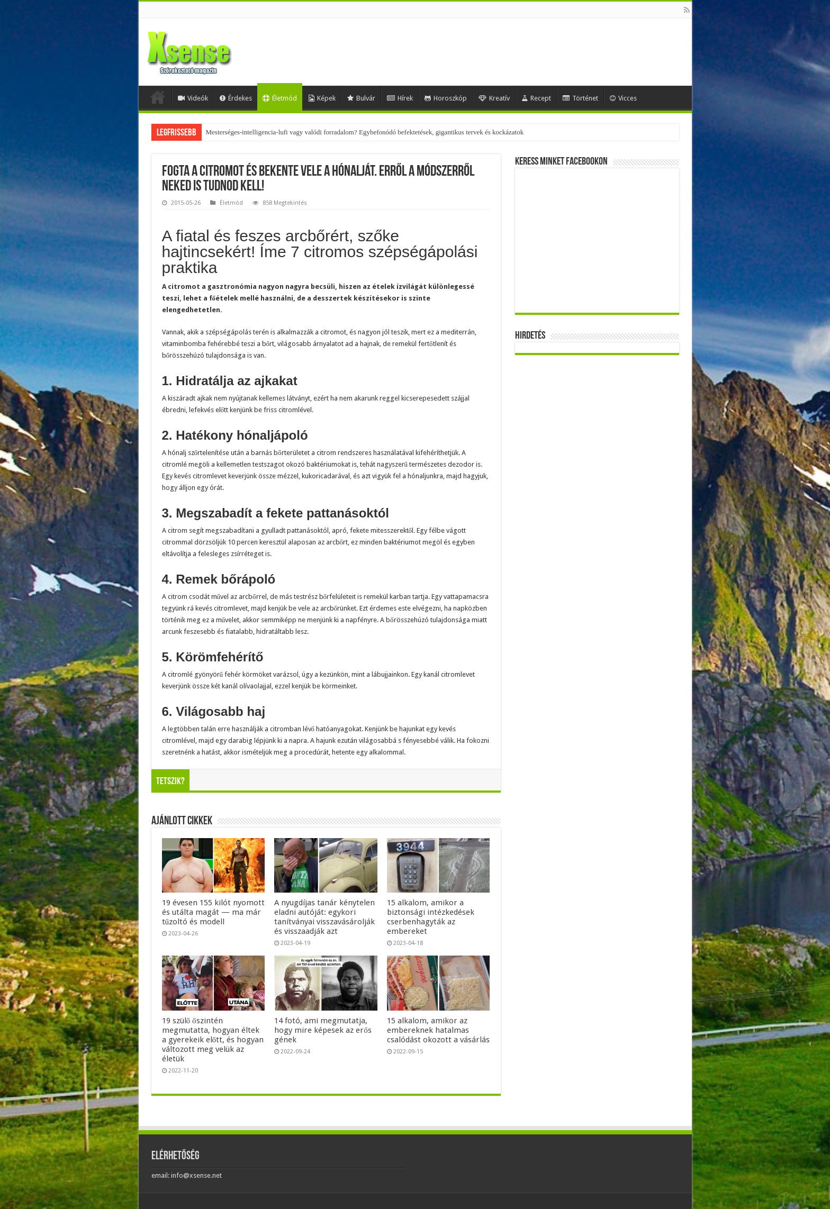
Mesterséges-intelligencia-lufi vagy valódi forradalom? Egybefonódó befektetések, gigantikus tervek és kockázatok (365, 132)
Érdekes (236, 98)
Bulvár (361, 98)
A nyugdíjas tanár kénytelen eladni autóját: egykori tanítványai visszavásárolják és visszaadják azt (324, 917)
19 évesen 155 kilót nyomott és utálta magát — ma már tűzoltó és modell (213, 912)
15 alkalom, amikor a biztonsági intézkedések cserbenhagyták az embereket (430, 917)
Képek (322, 98)
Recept (536, 98)
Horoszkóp (446, 98)
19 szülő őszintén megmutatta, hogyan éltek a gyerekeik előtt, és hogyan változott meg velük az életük (213, 1039)
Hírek (400, 98)
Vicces (623, 98)
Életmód (280, 98)
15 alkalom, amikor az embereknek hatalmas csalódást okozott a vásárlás (438, 1030)
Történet (580, 98)
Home (158, 97)
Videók (193, 98)
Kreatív (494, 98)
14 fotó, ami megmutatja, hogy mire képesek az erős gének (323, 1030)
